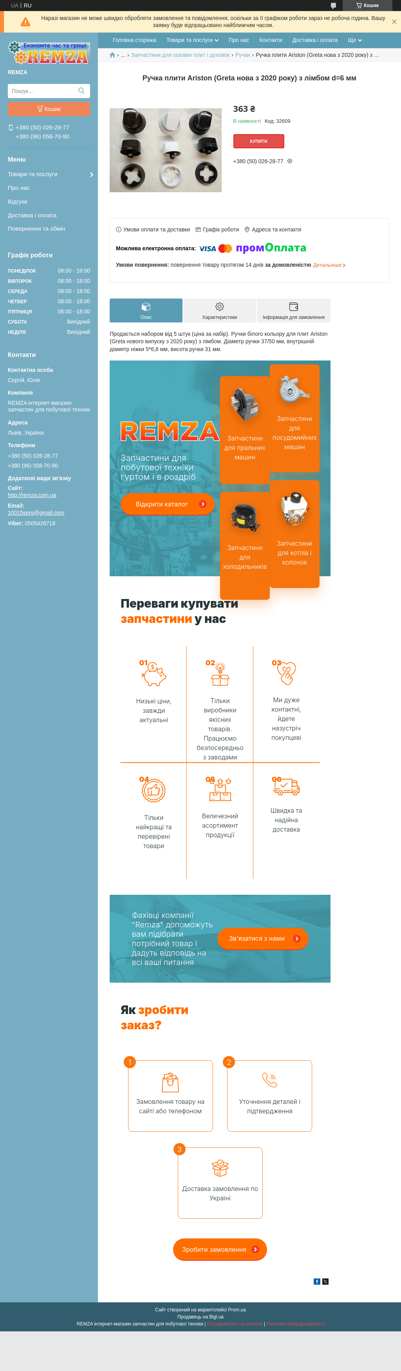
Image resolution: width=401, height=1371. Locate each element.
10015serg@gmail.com (36, 513)
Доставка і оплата (32, 215)
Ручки (242, 55)
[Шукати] (81, 91)
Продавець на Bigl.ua (200, 1317)
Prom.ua (237, 1310)
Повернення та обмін (36, 228)
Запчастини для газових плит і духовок (180, 55)
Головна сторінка (134, 40)
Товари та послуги (33, 174)
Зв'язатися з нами (257, 938)
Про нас (19, 187)
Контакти (270, 40)
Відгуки (17, 201)
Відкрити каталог (161, 504)
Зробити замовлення (214, 1249)
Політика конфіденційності (296, 1324)
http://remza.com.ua (32, 495)
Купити (258, 141)
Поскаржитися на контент (234, 1324)
